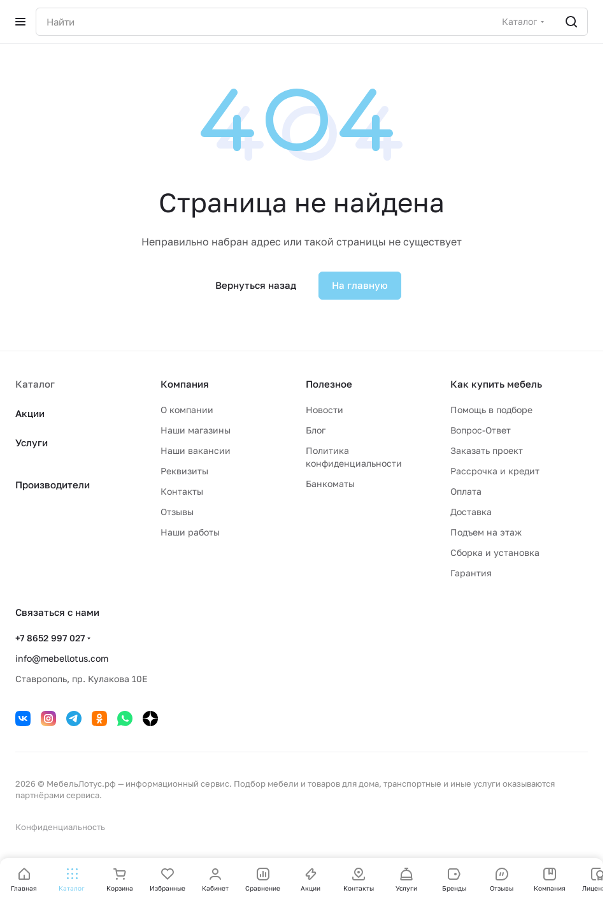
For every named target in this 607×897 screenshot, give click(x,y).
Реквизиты (184, 470)
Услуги (31, 442)
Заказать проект (486, 450)
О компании (187, 409)
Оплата (466, 491)
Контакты (182, 491)
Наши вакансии (196, 450)
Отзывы (177, 511)
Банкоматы (330, 483)
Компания (185, 384)
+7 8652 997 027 (50, 637)
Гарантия (471, 572)
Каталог (35, 384)
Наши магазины (196, 430)
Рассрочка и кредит (494, 470)
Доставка (471, 511)
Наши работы (190, 532)
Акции (30, 413)
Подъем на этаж (486, 532)
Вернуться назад (255, 285)
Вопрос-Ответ (480, 430)
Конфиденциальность (60, 827)
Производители (52, 484)
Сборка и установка (494, 552)
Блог (315, 430)
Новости (324, 409)
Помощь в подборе (491, 409)
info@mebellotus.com (61, 658)
